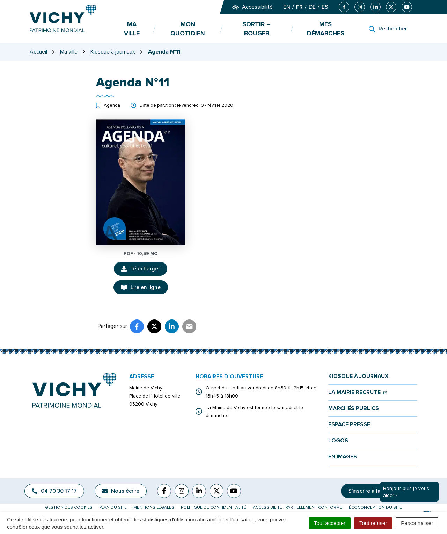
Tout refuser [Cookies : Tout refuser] (373, 523)
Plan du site (113, 507)
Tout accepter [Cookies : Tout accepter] (329, 523)
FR (299, 6)
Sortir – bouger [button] (256, 28)
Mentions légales (153, 507)
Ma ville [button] (132, 28)
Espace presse (349, 424)
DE (312, 6)
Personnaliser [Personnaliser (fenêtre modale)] (417, 523)
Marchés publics (353, 408)
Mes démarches (325, 28)
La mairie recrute (357, 392)
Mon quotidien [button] (187, 28)
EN (286, 6)
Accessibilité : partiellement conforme (297, 507)
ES (325, 6)
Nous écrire (120, 490)
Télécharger (144, 270)
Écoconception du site (375, 507)
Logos (338, 440)
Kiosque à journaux (358, 376)
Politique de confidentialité (213, 507)
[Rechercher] (387, 28)
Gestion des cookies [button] (69, 507)
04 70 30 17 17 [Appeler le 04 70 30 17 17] (54, 490)
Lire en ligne (141, 287)
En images (342, 457)
